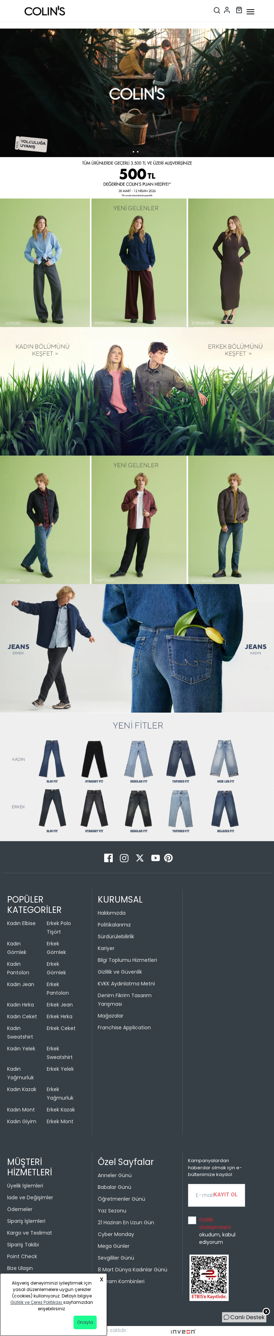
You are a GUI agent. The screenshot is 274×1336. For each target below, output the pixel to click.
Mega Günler (114, 1246)
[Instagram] (125, 857)
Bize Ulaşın (20, 1268)
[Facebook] (109, 857)
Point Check (22, 1256)
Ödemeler (19, 1209)
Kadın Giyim (21, 1121)
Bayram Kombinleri (121, 1281)
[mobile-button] (250, 11)
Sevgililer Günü (116, 1257)
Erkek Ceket (61, 1028)
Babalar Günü (114, 1187)
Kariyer (106, 948)
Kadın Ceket (22, 1016)
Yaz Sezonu (112, 1210)
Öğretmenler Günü (121, 1198)
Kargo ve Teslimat (29, 1232)
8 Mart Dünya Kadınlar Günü (132, 1269)
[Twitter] (141, 857)
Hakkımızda (112, 912)
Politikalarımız (114, 924)
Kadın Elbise (21, 923)
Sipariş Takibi (23, 1244)
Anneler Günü (115, 1175)
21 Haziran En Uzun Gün (126, 1222)
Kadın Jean (20, 984)
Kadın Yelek (21, 1048)
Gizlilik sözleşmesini (215, 1223)
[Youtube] (156, 857)
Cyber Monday (116, 1234)
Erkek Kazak (61, 1109)
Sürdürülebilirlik (116, 936)
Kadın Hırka (20, 1004)
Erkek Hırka (59, 1016)
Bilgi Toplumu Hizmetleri (127, 960)
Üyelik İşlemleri (25, 1185)
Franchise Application (124, 1027)
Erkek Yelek (60, 1069)
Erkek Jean (60, 1004)
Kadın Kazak (21, 1089)
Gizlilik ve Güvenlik (120, 971)
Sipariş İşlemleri (26, 1221)
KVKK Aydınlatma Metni (126, 983)
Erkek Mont (60, 1121)
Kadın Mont (21, 1109)
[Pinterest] (168, 857)
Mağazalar (110, 1015)
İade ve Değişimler (30, 1197)
